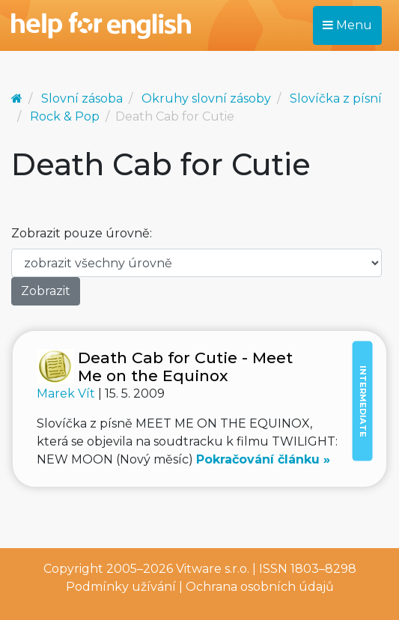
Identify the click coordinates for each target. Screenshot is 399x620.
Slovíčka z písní (336, 98)
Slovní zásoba (82, 98)
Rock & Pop (65, 116)
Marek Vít (67, 393)
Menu (347, 25)
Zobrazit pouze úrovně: (81, 233)
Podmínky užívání (121, 587)
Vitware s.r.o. (212, 569)
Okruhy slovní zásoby (206, 98)
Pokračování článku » (263, 459)
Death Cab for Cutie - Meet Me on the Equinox (185, 366)
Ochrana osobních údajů (260, 587)
